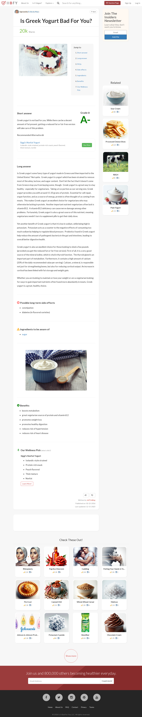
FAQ (67, 707)
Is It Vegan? (37, 3)
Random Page (112, 3)
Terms (91, 707)
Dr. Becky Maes (33, 12)
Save (93, 12)
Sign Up (128, 3)
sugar (24, 334)
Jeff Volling (91, 500)
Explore (50, 3)
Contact (75, 707)
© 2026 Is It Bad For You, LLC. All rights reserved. (71, 714)
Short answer (82, 53)
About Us (25, 3)
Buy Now (87, 145)
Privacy (83, 707)
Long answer (82, 58)
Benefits (80, 81)
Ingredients (81, 75)
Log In (137, 3)
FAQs (79, 64)
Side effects (81, 70)
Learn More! (27, 484)
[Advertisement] (61, 522)
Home (50, 707)
